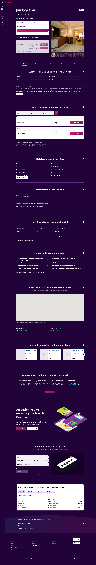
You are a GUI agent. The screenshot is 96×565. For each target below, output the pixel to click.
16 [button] (39, 41)
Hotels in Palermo (54, 505)
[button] (2, 2)
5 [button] (26, 38)
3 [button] (42, 35)
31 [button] (42, 48)
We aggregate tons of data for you (51, 526)
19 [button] (26, 44)
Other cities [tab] (21, 491)
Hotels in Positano (54, 501)
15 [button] (36, 41)
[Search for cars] (2, 11)
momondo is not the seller (51, 523)
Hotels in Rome (21, 498)
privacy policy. (40, 474)
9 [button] (39, 38)
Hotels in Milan (54, 498)
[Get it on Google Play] (77, 539)
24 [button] (42, 44)
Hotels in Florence (54, 499)
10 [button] (42, 38)
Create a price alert (72, 384)
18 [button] (45, 41)
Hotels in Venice (21, 501)
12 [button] (26, 41)
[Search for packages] (2, 14)
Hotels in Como (54, 507)
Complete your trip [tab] (50, 491)
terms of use (33, 474)
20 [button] (29, 44)
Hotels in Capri (21, 503)
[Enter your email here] (34, 465)
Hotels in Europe (25, 6)
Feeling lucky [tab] (40, 491)
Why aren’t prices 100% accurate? (51, 528)
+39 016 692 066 (20, 16)
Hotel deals (18, 6)
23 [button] (39, 44)
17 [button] (42, 41)
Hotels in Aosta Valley (40, 6)
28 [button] (33, 48)
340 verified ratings (29, 18)
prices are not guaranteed (45, 519)
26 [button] (26, 48)
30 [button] (39, 48)
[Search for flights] (2, 6)
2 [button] (39, 35)
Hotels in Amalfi (21, 499)
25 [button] (45, 44)
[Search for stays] (2, 9)
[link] (50, 392)
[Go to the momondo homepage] (9, 2)
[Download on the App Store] (77, 543)
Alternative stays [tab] (31, 491)
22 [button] (36, 44)
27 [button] (29, 48)
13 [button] (29, 41)
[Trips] (2, 18)
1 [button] (69, 35)
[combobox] (34, 457)
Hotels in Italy (32, 6)
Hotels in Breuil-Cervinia (50, 6)
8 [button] (36, 38)
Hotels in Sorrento (54, 503)
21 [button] (33, 44)
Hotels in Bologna (22, 507)
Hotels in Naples (21, 505)
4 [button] (56, 38)
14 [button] (33, 41)
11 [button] (45, 38)
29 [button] (36, 48)
